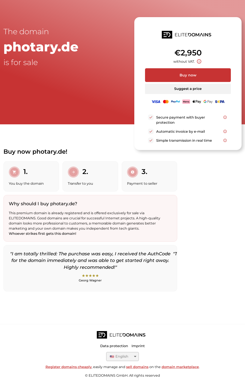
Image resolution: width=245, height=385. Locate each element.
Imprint (138, 346)
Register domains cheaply (68, 367)
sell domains (137, 367)
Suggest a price (188, 89)
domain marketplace (180, 367)
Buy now (188, 75)
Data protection (114, 346)
